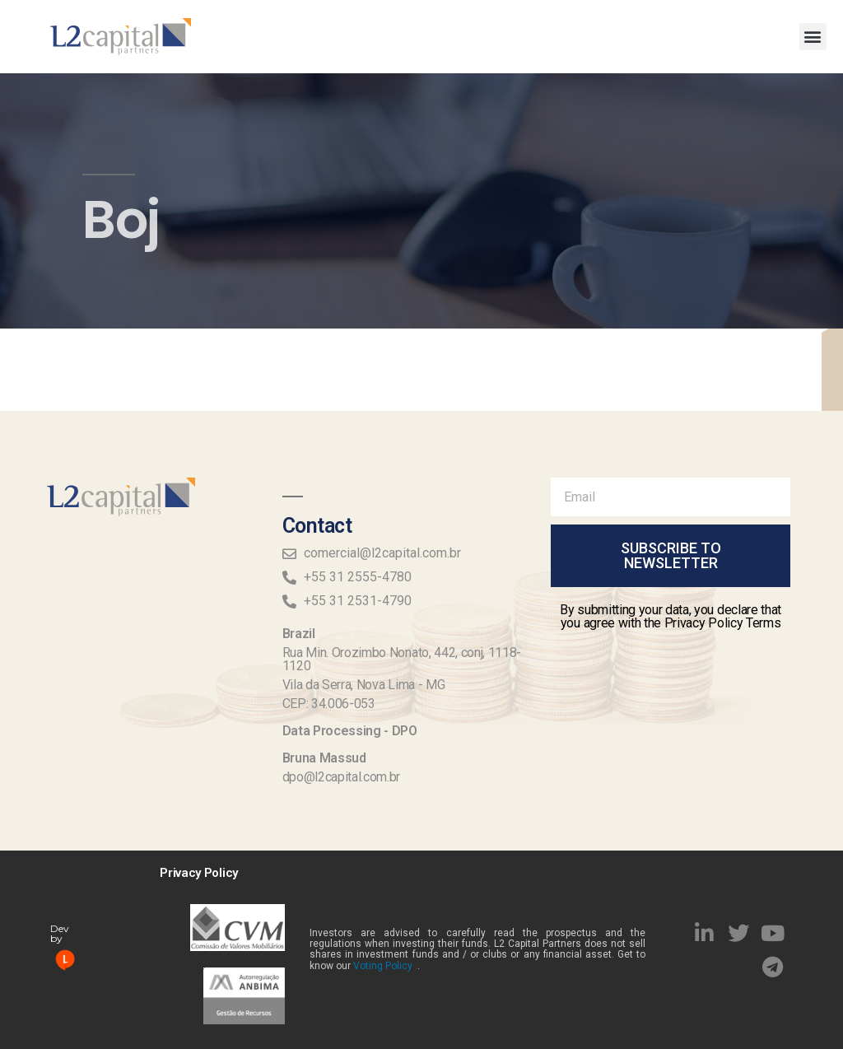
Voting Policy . (385, 966)
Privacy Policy (199, 872)
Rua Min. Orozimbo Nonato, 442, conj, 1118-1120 (402, 659)
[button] (813, 36)
